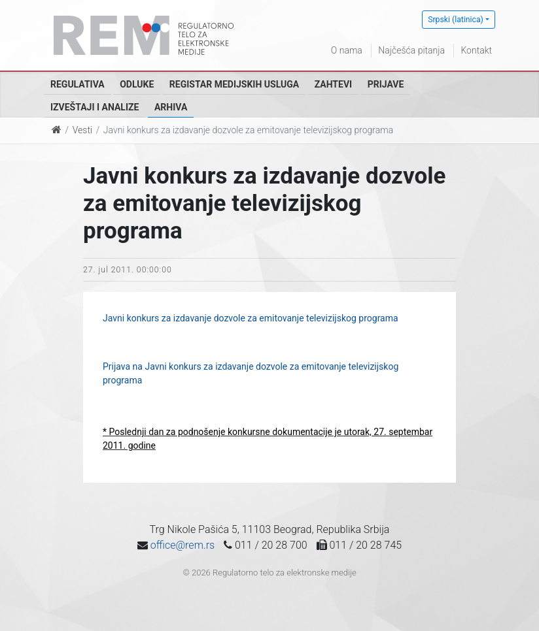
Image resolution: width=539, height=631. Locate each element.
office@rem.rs (182, 545)
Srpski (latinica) (455, 19)
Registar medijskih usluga (234, 84)
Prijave (386, 84)
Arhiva (170, 107)
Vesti (82, 130)
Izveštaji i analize (94, 107)
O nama (346, 50)
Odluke (137, 84)
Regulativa (77, 84)
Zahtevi (333, 84)
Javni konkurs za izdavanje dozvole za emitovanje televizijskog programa (250, 318)
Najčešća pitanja (411, 50)
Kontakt (476, 50)
